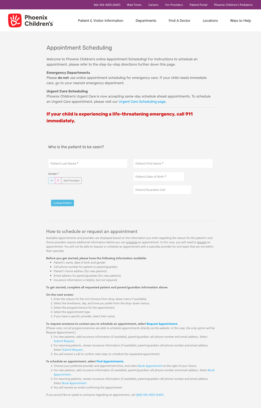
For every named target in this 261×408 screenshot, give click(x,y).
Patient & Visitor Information (100, 20)
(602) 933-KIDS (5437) (150, 394)
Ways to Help (240, 20)
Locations (210, 20)
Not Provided (71, 180)
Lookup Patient (62, 203)
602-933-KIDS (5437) (107, 4)
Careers (153, 4)
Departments (146, 20)
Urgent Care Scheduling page (142, 102)
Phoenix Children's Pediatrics (233, 4)
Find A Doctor (179, 20)
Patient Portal (198, 4)
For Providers (174, 4)
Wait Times (134, 4)
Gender (53, 173)
